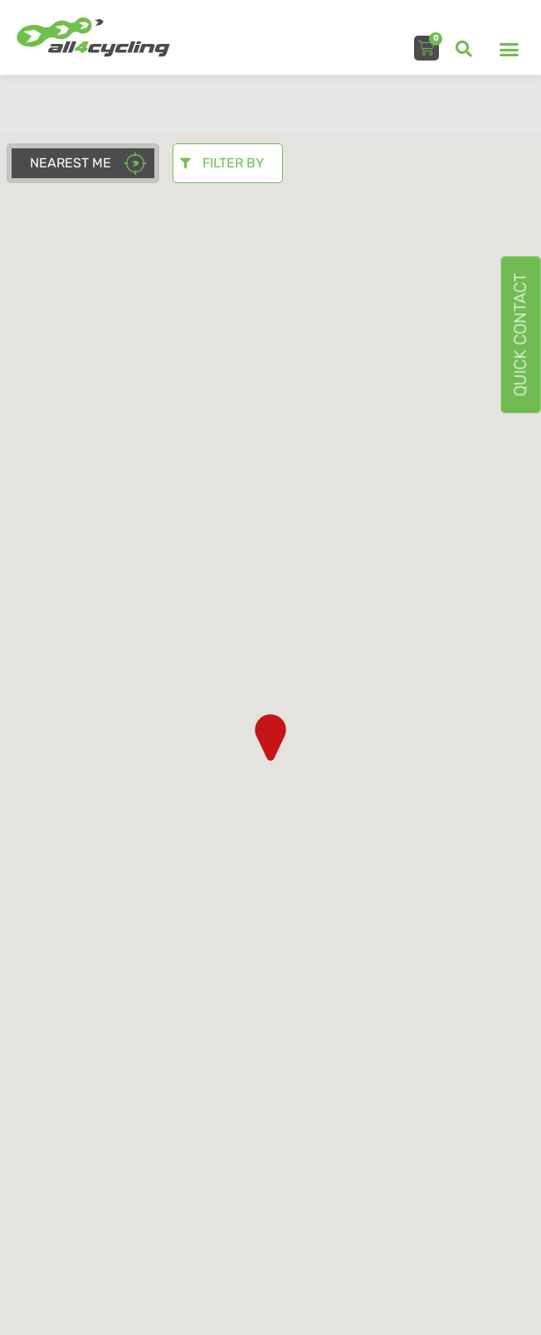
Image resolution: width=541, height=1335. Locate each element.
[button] (463, 48)
